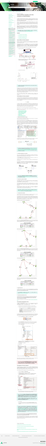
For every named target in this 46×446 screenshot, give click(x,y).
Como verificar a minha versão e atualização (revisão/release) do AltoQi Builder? (25, 426)
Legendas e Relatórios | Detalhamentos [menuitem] (12, 53)
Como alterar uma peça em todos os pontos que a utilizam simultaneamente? (27, 149)
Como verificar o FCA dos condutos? (22, 34)
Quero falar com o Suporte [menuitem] (11, 18)
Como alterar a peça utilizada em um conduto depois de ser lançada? (27, 149)
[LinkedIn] (44, 441)
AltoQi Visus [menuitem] (10, 26)
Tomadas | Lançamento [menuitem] (12, 34)
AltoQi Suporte (10, 11)
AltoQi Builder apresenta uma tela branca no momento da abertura (24, 424)
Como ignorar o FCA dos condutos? (22, 38)
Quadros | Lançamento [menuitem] (12, 35)
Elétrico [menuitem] (9, 28)
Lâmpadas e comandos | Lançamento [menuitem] (12, 33)
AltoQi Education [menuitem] (10, 19)
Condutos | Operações (18, 11)
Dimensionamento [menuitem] (11, 46)
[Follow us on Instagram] (40, 441)
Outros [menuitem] (10, 54)
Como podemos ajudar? (13, 6)
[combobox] (22, 7)
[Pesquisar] (37, 7)
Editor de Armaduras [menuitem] (11, 27)
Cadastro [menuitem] (10, 31)
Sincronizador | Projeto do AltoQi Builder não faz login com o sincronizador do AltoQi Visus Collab (27, 431)
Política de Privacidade (42, 443)
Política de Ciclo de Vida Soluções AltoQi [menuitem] (23, 437)
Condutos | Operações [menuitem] (12, 42)
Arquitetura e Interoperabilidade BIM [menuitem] (11, 22)
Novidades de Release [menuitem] (11, 20)
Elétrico (14, 11)
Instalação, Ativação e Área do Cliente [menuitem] (11, 16)
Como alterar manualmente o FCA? (22, 37)
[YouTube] (42, 441)
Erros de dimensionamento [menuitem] (11, 48)
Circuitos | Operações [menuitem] (11, 41)
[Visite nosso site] (43, 441)
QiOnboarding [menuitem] (10, 14)
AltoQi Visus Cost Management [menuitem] (11, 56)
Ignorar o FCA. (20, 114)
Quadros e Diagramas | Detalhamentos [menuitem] (12, 51)
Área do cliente (35, 1)
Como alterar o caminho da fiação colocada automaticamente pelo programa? (27, 190)
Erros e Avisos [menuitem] (10, 49)
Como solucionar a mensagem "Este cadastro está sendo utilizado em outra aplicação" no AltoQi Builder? (27, 429)
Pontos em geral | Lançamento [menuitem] (11, 37)
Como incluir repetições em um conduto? (27, 176)
